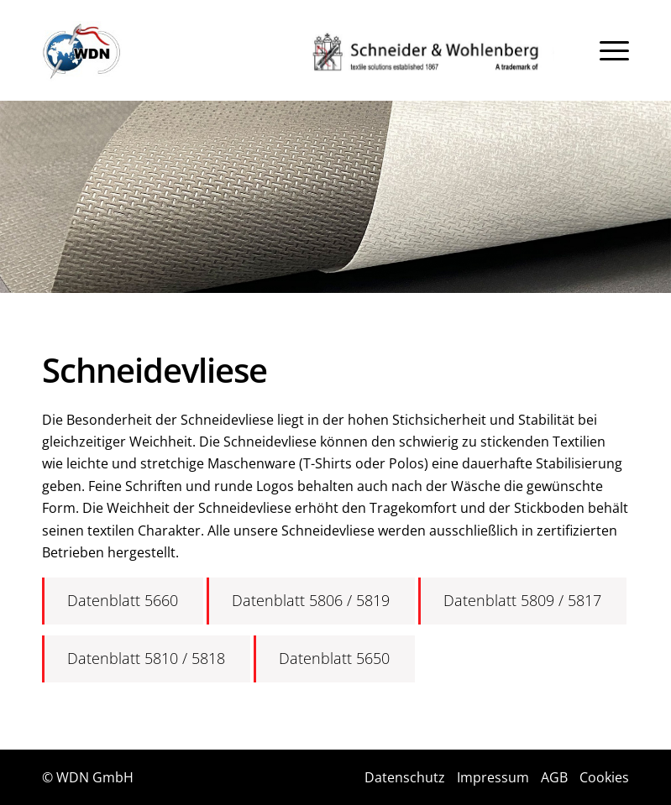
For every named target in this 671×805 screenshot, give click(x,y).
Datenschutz (404, 777)
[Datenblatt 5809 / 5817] (522, 601)
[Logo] (82, 51)
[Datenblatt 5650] (334, 658)
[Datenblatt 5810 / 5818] (146, 658)
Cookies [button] (604, 777)
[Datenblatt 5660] (122, 601)
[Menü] (614, 50)
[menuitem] (614, 50)
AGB (554, 777)
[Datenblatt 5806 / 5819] (311, 601)
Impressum (493, 777)
